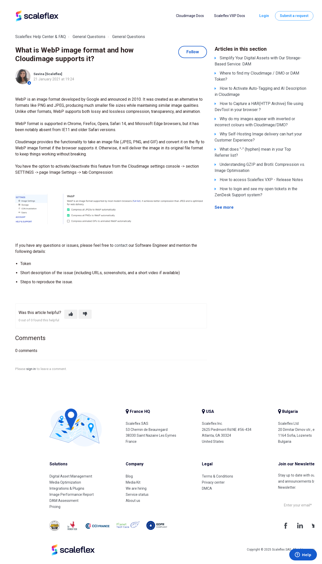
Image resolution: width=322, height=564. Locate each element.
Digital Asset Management (71, 476)
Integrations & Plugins (67, 488)
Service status (137, 494)
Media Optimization (65, 482)
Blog (129, 476)
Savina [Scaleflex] (48, 74)
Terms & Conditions (217, 476)
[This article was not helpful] (85, 314)
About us (133, 501)
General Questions (89, 36)
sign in (31, 369)
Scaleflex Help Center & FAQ (40, 36)
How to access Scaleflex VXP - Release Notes (261, 179)
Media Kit (133, 482)
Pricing (55, 507)
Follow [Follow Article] (192, 51)
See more (224, 207)
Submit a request (294, 16)
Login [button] (264, 16)
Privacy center (213, 482)
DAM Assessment (64, 501)
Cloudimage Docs (190, 16)
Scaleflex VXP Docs (229, 16)
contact (121, 245)
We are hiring (136, 488)
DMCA (207, 488)
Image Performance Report (72, 494)
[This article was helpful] (70, 314)
